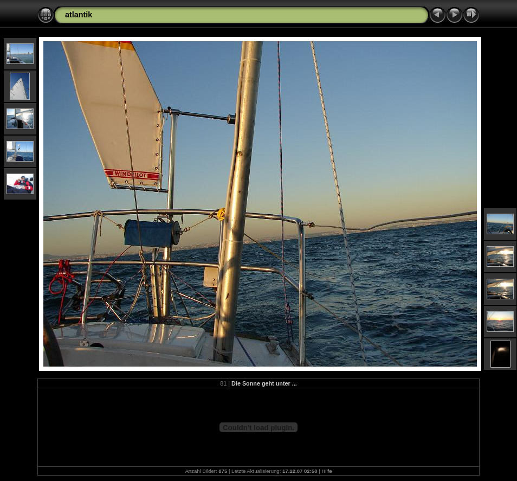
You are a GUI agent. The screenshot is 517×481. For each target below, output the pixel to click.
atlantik (78, 14)
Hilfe (326, 471)
